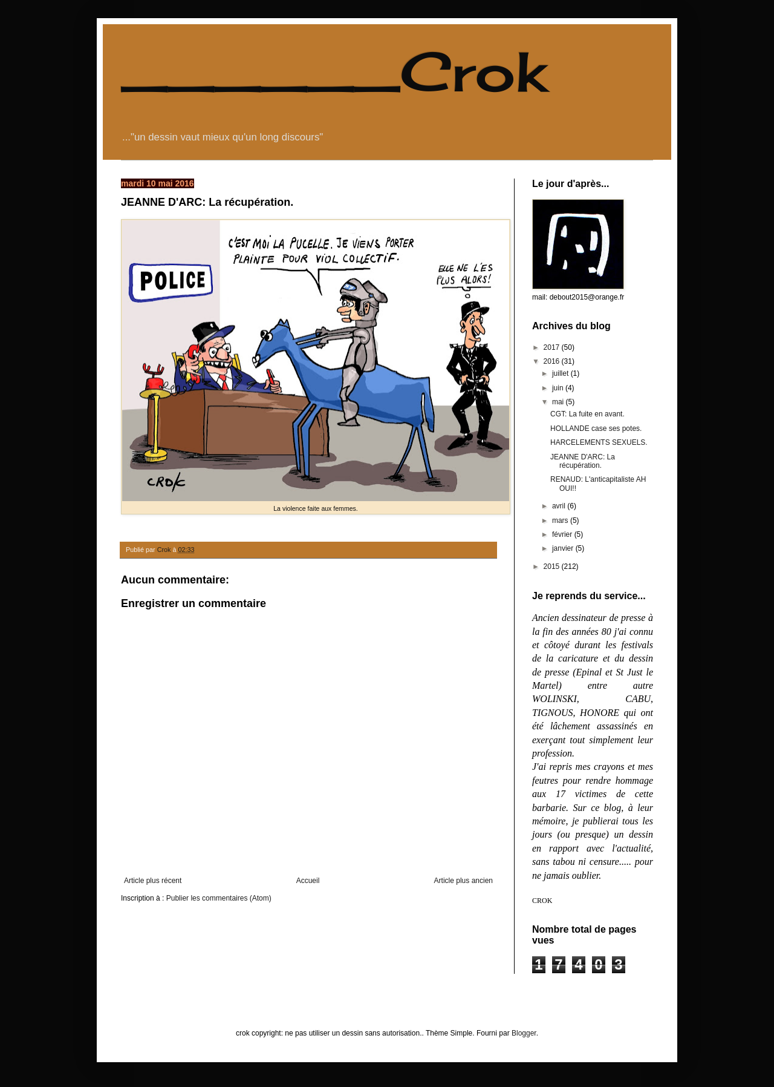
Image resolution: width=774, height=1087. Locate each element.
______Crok (333, 71)
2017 (553, 347)
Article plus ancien (463, 880)
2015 (553, 566)
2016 (553, 361)
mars (561, 520)
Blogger (524, 1033)
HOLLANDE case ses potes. (596, 428)
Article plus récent (152, 880)
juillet (561, 373)
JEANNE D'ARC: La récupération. (582, 461)
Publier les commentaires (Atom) (219, 898)
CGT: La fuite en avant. (587, 414)
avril (559, 506)
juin (558, 388)
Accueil (308, 880)
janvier (564, 548)
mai (559, 402)
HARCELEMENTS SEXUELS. (599, 442)
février (563, 534)
